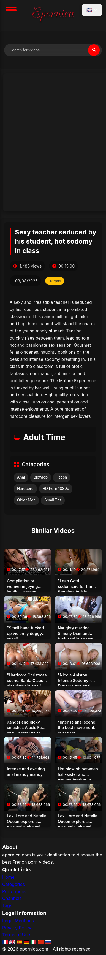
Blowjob (41, 477)
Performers (14, 891)
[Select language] (92, 10)
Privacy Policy (16, 928)
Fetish (61, 477)
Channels (12, 898)
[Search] (94, 50)
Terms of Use (16, 934)
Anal (21, 477)
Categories (13, 884)
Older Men (26, 500)
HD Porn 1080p (55, 488)
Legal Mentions (18, 920)
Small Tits (52, 500)
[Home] (53, 15)
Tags (7, 905)
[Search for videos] (53, 50)
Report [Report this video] (55, 281)
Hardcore (25, 488)
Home (8, 877)
